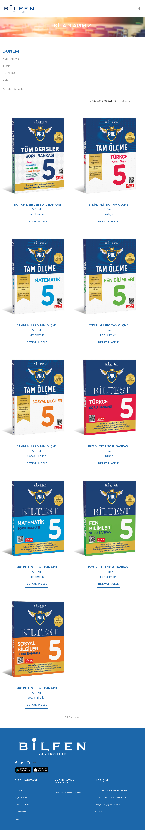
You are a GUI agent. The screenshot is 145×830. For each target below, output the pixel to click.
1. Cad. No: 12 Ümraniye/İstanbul (110, 790)
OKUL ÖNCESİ (11, 59)
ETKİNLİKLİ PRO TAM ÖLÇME (108, 204)
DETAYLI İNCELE (36, 221)
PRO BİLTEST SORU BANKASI (108, 443)
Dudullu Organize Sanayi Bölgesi (111, 782)
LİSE (5, 79)
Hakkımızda (21, 782)
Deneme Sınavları (23, 797)
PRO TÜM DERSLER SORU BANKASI (36, 204)
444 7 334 (100, 804)
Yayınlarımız (21, 790)
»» (139, 100)
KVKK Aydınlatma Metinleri (68, 785)
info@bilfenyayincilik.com (107, 797)
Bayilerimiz (20, 804)
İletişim (18, 811)
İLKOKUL (7, 66)
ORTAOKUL (9, 73)
